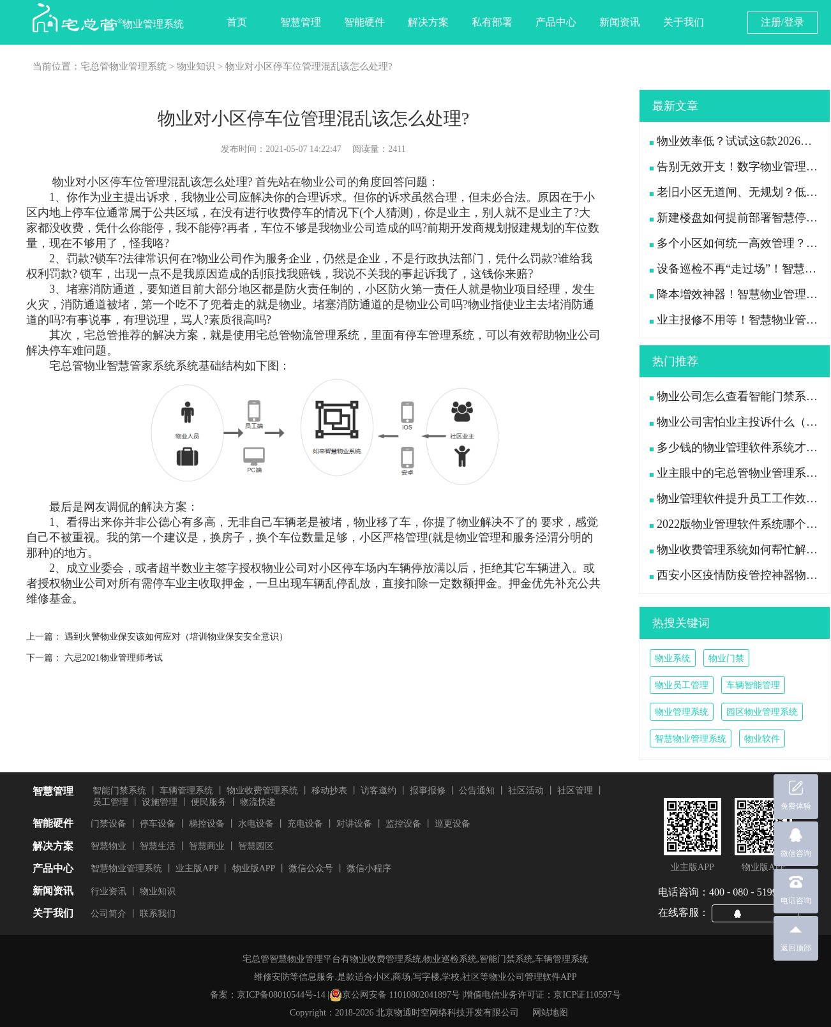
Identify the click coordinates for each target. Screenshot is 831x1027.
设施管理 (159, 802)
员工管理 (110, 802)
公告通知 (477, 790)
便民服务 (209, 802)
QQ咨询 (760, 913)
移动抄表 (329, 790)
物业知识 (196, 66)
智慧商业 (207, 846)
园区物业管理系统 (762, 712)
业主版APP (197, 868)
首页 (237, 22)
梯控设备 (207, 823)
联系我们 (158, 913)
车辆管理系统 (186, 790)
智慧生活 (158, 846)
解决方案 (428, 22)
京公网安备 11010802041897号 (394, 995)
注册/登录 (782, 22)
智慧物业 (108, 846)
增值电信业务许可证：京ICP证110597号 (542, 995)
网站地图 (550, 1012)
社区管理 (575, 790)
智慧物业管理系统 (690, 739)
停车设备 (158, 823)
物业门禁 (726, 658)
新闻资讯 (619, 22)
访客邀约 (378, 790)
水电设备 (256, 823)
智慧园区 (256, 846)
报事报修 (427, 790)
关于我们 (683, 22)
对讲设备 (354, 823)
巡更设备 (452, 823)
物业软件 (762, 739)
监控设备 (403, 823)
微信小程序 (369, 868)
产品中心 (555, 22)
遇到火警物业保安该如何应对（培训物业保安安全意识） (176, 636)
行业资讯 (108, 891)
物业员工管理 (681, 685)
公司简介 (108, 913)
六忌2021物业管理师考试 (113, 658)
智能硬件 (364, 22)
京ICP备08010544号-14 (281, 995)
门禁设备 (108, 823)
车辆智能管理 (753, 685)
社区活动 (526, 790)
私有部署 (492, 22)
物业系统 (672, 658)
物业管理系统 (681, 712)
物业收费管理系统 (262, 790)
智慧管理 (300, 22)
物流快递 (258, 802)
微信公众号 (310, 868)
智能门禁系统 (119, 790)
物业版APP (254, 868)
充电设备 (305, 823)
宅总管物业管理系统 (123, 66)
